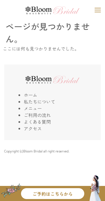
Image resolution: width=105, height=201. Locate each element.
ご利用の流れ (37, 115)
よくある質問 (37, 121)
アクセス (33, 128)
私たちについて (39, 101)
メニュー (33, 108)
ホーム (30, 95)
